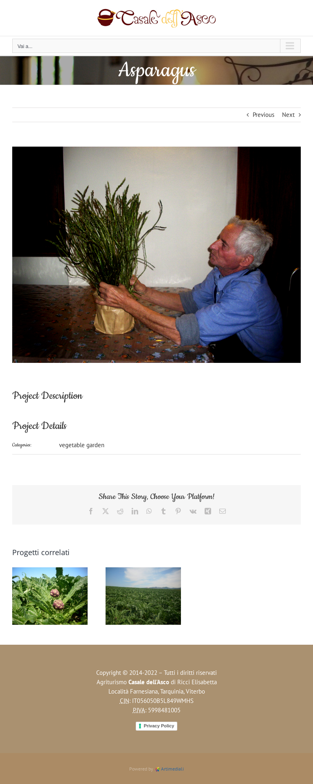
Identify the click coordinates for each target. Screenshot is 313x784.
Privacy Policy (159, 725)
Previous (263, 115)
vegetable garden (81, 445)
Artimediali (169, 769)
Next (288, 115)
